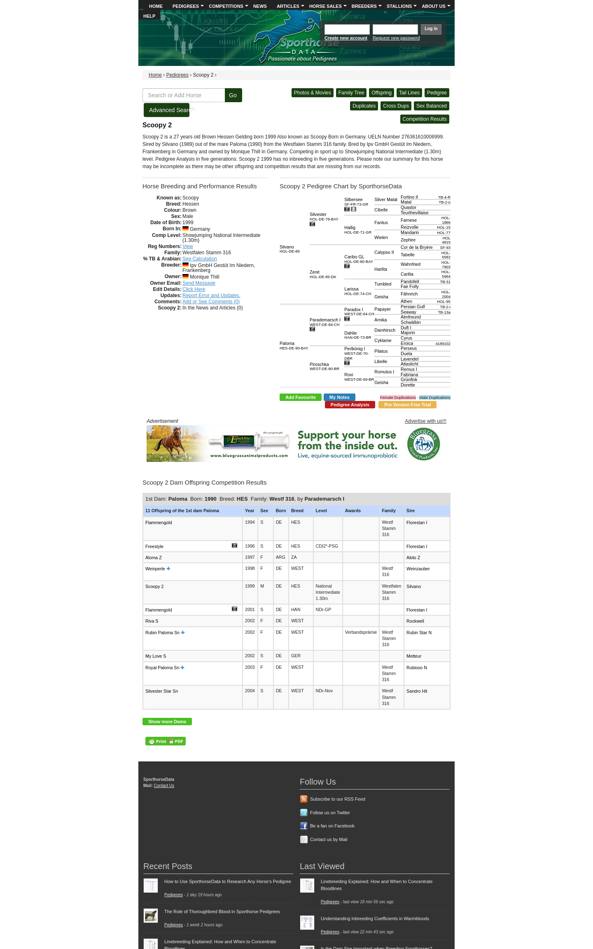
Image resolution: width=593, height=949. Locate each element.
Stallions (399, 6)
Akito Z (413, 557)
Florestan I (416, 522)
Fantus (381, 222)
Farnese (409, 220)
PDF (165, 741)
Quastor (408, 207)
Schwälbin (411, 322)
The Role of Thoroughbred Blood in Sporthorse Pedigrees (222, 911)
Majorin (408, 332)
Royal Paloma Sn (162, 667)
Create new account (346, 37)
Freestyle (154, 546)
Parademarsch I (325, 322)
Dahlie (357, 335)
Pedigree (437, 93)
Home (156, 6)
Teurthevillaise (415, 212)
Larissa (357, 291)
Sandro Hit (416, 691)
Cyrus (406, 337)
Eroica (407, 343)
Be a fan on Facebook (332, 825)
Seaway (408, 311)
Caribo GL (358, 259)
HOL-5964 (446, 274)
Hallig (357, 229)
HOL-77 (444, 233)
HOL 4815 (446, 240)
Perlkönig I (356, 353)
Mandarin (410, 232)
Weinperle (155, 568)
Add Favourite (300, 397)
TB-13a (444, 312)
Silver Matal (385, 199)
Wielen (381, 237)
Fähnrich (409, 293)
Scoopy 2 (154, 585)
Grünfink (409, 379)
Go (233, 95)
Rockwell (415, 621)
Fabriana (409, 374)
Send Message (198, 283)
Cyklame (382, 340)
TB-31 (445, 282)
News (260, 6)
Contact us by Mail (328, 839)
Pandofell (410, 281)
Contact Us (164, 785)
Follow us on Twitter (330, 812)
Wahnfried (410, 264)
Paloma (294, 345)
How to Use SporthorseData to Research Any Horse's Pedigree (227, 881)
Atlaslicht (409, 363)
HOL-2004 (446, 294)
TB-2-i (445, 307)
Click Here (193, 289)
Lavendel (409, 358)
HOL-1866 (446, 220)
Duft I (406, 327)
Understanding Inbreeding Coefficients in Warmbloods (375, 918)
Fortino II (409, 196)
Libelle (380, 361)
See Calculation (199, 259)
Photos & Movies (312, 93)
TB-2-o (445, 202)
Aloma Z (153, 557)
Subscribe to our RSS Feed (337, 799)
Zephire (408, 239)
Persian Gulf (413, 306)
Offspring (381, 93)
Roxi (359, 377)
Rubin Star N (419, 632)
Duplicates (364, 106)
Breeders (364, 6)
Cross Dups (396, 106)
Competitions (226, 6)
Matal (406, 201)
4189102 (443, 344)
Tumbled (382, 283)
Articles (288, 6)
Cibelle (381, 209)
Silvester (324, 216)
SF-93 (445, 248)
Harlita (380, 269)
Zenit (323, 274)
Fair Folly (410, 286)
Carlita (407, 274)
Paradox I (359, 311)
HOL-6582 (446, 255)
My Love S (155, 656)
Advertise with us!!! (425, 421)
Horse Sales (325, 6)
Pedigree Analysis (350, 404)
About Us (433, 6)
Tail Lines (409, 93)
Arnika (380, 319)
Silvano (290, 249)
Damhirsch (384, 330)
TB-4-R (444, 197)
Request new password (396, 37)
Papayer (382, 309)
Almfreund (411, 316)
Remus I (409, 369)
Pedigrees (186, 6)
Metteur (413, 656)
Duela (406, 353)
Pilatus (381, 351)
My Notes (339, 397)
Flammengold (158, 522)
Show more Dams (167, 721)
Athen (406, 301)
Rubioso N (416, 667)
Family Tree (351, 93)
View (187, 246)
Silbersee (356, 201)
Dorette (408, 384)
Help (149, 16)
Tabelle (408, 254)
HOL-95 (444, 302)
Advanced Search (169, 110)
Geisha (381, 296)
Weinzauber (418, 568)
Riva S (151, 621)
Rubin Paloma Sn (162, 632)
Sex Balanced (431, 106)
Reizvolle (409, 227)
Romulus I (384, 371)
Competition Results (425, 119)
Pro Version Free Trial (407, 404)
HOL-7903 (446, 264)
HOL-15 (444, 227)
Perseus (409, 348)
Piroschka (324, 366)
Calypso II (384, 252)
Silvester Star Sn (161, 691)
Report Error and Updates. (211, 295)
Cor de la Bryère (417, 247)
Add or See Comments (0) (211, 302)
